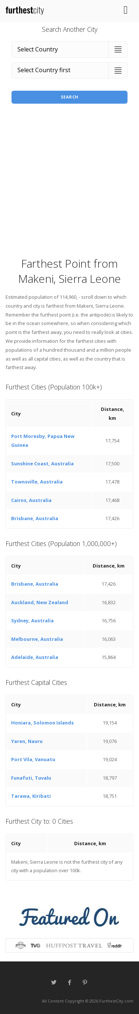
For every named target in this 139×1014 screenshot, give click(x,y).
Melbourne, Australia (37, 639)
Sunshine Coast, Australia (42, 463)
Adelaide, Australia (34, 657)
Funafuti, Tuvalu (31, 777)
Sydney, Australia (32, 620)
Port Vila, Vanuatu (33, 759)
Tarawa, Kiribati (31, 796)
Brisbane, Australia (34, 518)
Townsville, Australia (37, 481)
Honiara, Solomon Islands (42, 722)
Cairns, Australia (31, 500)
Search (70, 97)
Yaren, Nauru (27, 741)
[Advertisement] (69, 182)
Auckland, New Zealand (39, 602)
